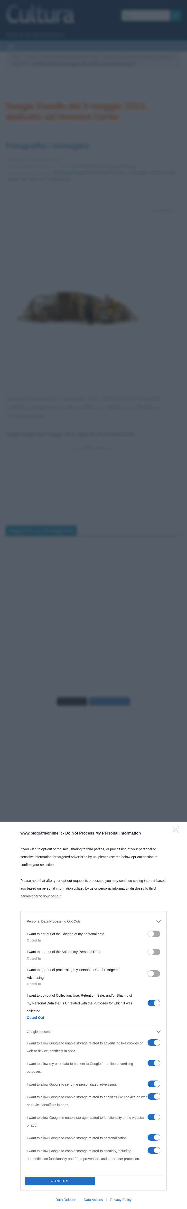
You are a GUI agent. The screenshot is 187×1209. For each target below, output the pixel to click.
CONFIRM (60, 1181)
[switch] (154, 934)
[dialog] (93, 1015)
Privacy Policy (120, 1200)
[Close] (177, 831)
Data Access (93, 1200)
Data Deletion (66, 1200)
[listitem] (93, 921)
